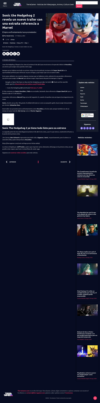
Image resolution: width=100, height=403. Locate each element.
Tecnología (83, 103)
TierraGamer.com (23, 391)
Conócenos (69, 393)
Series (82, 100)
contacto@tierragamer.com (35, 393)
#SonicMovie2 (20, 84)
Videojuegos (84, 106)
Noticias (12, 43)
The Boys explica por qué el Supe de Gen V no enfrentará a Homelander (87, 253)
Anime (82, 87)
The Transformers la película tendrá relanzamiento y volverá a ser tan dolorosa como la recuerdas (87, 174)
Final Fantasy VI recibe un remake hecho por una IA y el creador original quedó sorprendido (87, 293)
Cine (26, 43)
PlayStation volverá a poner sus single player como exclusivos (86, 374)
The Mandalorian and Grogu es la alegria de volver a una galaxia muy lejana (86, 214)
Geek (81, 97)
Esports (82, 94)
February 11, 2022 (36, 88)
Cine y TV (20, 43)
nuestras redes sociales (18, 153)
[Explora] (5, 3)
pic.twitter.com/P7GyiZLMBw (35, 84)
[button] (4, 54)
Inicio (5, 43)
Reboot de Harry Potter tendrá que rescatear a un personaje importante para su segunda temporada (87, 334)
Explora (5, 6)
